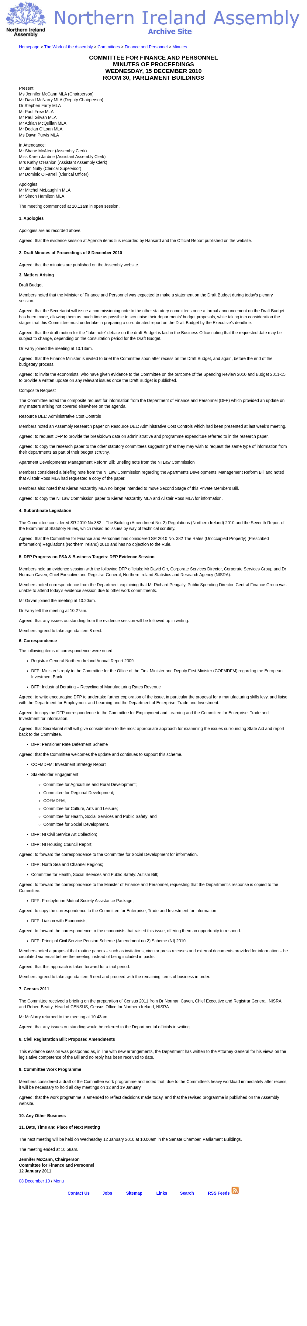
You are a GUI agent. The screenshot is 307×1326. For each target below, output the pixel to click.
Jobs (107, 1193)
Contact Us (78, 1193)
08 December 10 (35, 1181)
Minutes (179, 47)
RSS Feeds (219, 1193)
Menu (58, 1181)
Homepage (29, 47)
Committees (109, 47)
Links (161, 1193)
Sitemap (134, 1193)
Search (187, 1193)
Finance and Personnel (146, 47)
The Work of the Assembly (68, 47)
